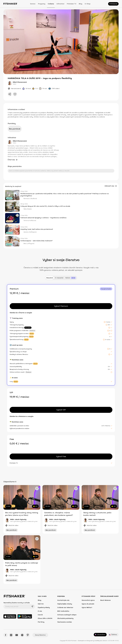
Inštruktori (60, 4)
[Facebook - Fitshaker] (5, 635)
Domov (32, 4)
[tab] (70, 278)
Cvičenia (51, 4)
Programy (41, 4)
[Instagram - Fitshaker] (11, 635)
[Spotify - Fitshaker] (22, 635)
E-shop (87, 4)
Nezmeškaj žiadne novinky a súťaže (16, 603)
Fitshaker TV (71, 4)
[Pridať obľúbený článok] (17, 192)
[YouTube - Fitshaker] (17, 635)
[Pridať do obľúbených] (15, 94)
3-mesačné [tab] (59, 278)
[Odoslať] (32, 606)
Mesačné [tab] (49, 278)
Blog (80, 4)
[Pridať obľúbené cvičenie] (37, 488)
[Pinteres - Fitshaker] (28, 635)
